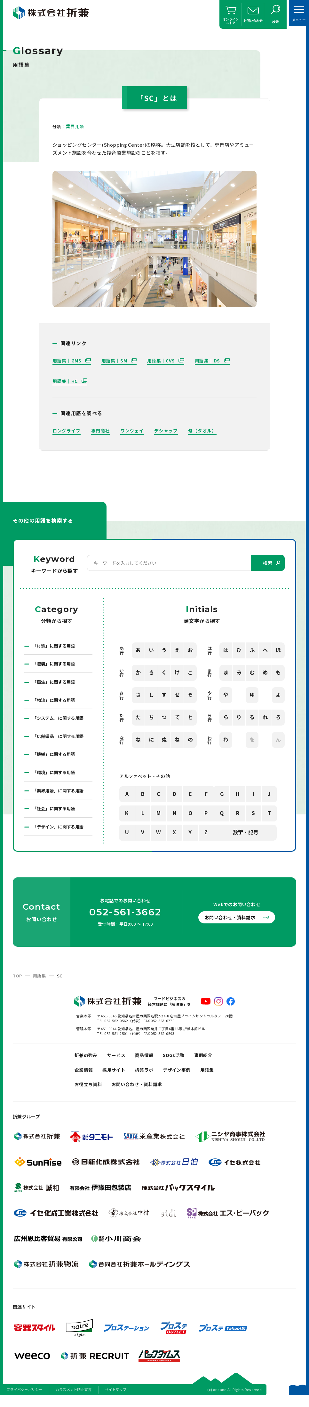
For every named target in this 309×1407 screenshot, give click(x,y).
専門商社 (100, 430)
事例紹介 (209, 1060)
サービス (119, 1060)
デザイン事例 (182, 1076)
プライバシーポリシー (24, 1398)
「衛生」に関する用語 (55, 683)
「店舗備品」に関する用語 (59, 739)
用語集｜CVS (162, 360)
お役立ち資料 (89, 1092)
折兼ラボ (148, 1076)
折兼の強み (87, 1060)
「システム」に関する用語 (59, 720)
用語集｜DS (208, 360)
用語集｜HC (65, 381)
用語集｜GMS (67, 360)
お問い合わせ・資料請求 (233, 922)
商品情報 (148, 1060)
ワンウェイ (132, 430)
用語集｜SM (114, 360)
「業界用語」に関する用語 (59, 794)
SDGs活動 (178, 1060)
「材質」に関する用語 (55, 646)
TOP (17, 980)
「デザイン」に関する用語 (59, 831)
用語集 (39, 980)
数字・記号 (245, 832)
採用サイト (116, 1076)
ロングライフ (66, 430)
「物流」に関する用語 (55, 702)
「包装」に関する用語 (55, 665)
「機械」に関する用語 (55, 757)
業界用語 (75, 126)
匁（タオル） (202, 430)
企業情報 (84, 1076)
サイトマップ (116, 1398)
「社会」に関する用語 (55, 813)
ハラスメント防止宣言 (74, 1398)
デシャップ (166, 430)
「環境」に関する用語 (55, 776)
